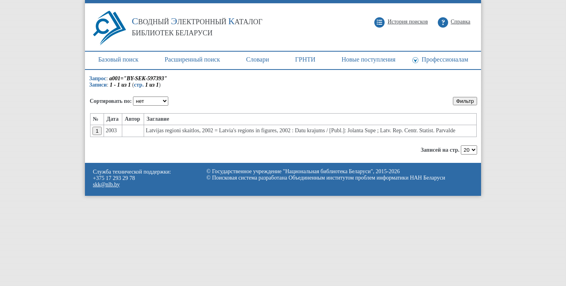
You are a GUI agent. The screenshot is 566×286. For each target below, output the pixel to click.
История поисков (407, 22)
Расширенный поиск (192, 59)
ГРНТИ (305, 59)
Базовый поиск (118, 59)
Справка (460, 22)
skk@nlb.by (106, 184)
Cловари (257, 59)
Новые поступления (368, 59)
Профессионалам (445, 59)
